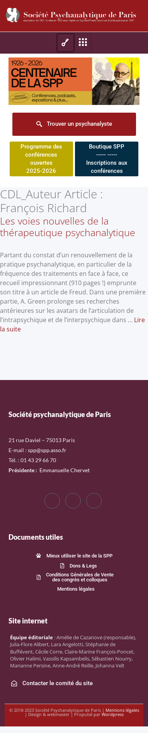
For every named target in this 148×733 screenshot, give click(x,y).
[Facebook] (52, 500)
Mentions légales (122, 710)
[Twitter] (73, 500)
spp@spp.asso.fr (47, 450)
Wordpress (113, 714)
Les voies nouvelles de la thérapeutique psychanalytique (67, 226)
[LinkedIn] (94, 500)
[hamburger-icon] (65, 43)
